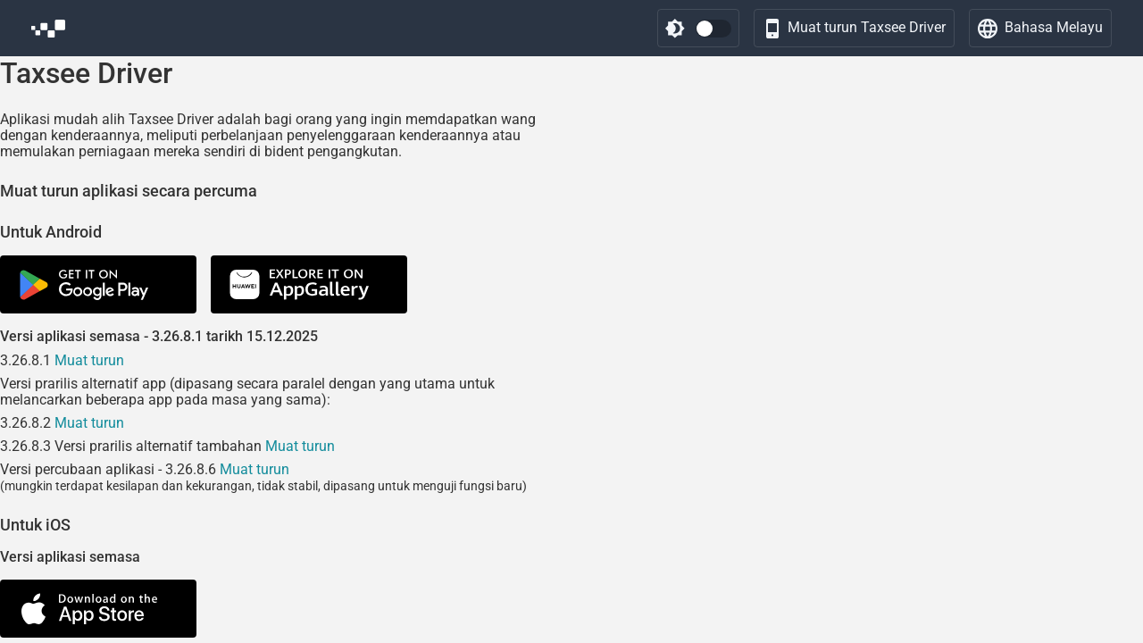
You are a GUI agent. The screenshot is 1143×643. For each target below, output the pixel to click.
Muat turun (89, 360)
